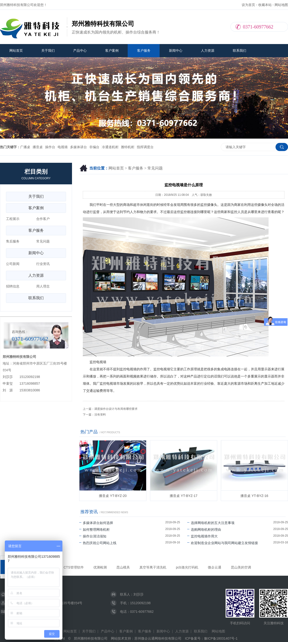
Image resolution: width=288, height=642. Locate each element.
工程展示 (12, 219)
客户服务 (143, 50)
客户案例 (112, 50)
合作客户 (43, 219)
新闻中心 (175, 50)
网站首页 (16, 50)
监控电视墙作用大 (202, 536)
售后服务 (12, 241)
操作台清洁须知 (92, 536)
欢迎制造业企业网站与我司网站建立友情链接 (222, 543)
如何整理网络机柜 (94, 529)
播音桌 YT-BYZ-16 (254, 496)
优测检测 (100, 567)
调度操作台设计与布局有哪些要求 (116, 409)
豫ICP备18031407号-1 (221, 638)
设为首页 (248, 5)
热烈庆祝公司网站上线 (97, 543)
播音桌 (38, 147)
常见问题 (155, 168)
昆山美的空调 (241, 567)
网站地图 (281, 5)
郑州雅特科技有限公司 (91, 638)
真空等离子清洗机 (152, 567)
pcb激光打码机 (187, 567)
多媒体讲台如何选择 (96, 523)
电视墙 (63, 147)
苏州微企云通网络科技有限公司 (157, 638)
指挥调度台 (145, 147)
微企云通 (214, 567)
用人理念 (43, 286)
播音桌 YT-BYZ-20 (112, 496)
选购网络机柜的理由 (204, 529)
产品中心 (80, 50)
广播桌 (25, 147)
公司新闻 (12, 264)
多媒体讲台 (78, 147)
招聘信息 (12, 286)
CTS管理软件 (74, 567)
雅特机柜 (127, 147)
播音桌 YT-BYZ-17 (183, 496)
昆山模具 (123, 567)
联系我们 (239, 50)
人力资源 (207, 50)
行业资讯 (43, 264)
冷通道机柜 (110, 147)
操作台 (50, 147)
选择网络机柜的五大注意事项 (210, 523)
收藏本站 (265, 5)
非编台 (94, 147)
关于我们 (48, 50)
